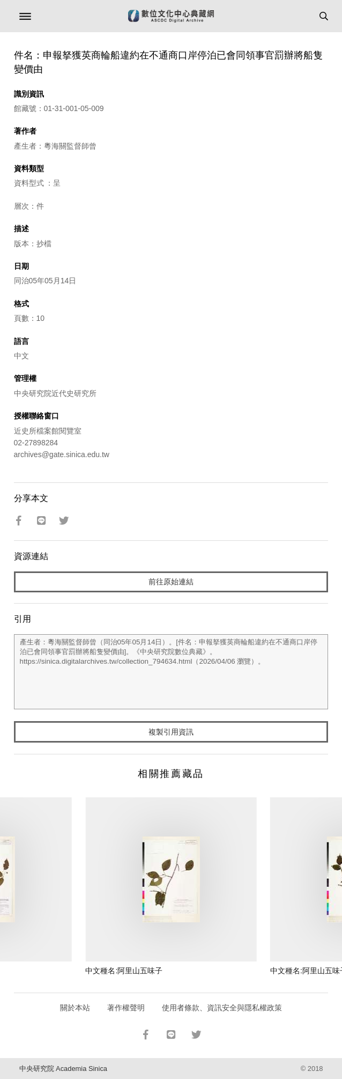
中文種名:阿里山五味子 (123, 970)
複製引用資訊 (171, 732)
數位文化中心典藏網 (171, 16)
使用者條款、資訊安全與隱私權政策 (222, 1007)
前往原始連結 (171, 581)
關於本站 (75, 1007)
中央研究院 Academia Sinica (63, 1069)
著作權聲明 (126, 1007)
